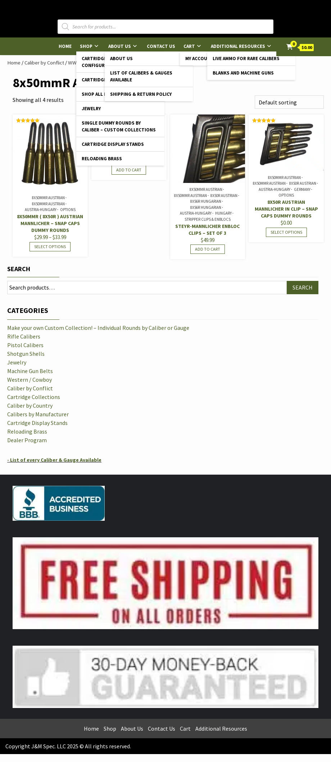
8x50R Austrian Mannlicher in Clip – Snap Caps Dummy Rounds (286, 209)
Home (65, 46)
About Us (119, 46)
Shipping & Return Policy (141, 94)
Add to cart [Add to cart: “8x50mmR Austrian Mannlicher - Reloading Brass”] (128, 169)
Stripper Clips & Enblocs (208, 219)
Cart (189, 46)
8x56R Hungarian (205, 201)
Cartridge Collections (33, 396)
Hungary (223, 213)
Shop (86, 46)
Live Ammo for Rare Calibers (246, 58)
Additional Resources (238, 46)
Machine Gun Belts (30, 371)
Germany (302, 189)
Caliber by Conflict (44, 62)
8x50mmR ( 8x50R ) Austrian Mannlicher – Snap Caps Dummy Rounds (50, 223)
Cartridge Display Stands (113, 144)
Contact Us (161, 46)
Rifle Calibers (23, 336)
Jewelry (91, 109)
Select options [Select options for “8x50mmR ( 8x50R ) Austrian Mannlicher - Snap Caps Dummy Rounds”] (50, 246)
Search (18, 269)
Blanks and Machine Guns (243, 73)
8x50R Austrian (223, 195)
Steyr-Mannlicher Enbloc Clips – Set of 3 (207, 229)
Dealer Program (27, 440)
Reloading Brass (102, 159)
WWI (73, 62)
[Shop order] (289, 102)
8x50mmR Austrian (48, 197)
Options (68, 209)
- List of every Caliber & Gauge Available (54, 460)
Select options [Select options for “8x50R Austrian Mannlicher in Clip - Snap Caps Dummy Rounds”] (286, 232)
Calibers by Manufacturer (38, 414)
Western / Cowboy (29, 379)
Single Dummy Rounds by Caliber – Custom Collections (119, 126)
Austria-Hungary (40, 209)
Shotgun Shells (26, 353)
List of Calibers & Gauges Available (141, 76)
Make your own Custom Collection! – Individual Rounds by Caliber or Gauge (98, 327)
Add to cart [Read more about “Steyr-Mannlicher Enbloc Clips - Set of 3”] (207, 249)
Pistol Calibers (25, 345)
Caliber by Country (30, 405)
